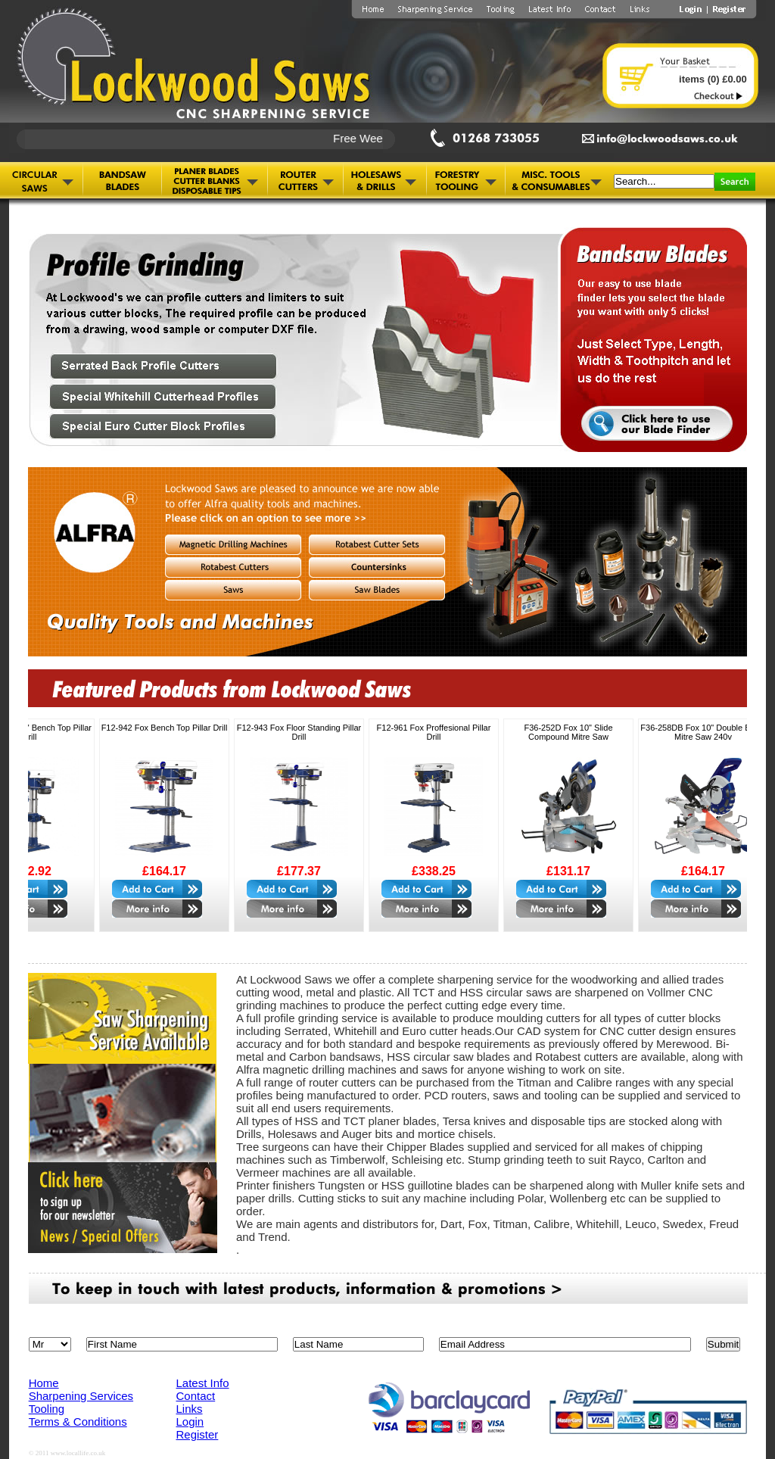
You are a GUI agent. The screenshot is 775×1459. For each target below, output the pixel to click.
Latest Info (202, 1382)
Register (197, 1434)
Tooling (47, 1408)
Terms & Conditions (78, 1421)
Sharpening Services (81, 1395)
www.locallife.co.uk (78, 1453)
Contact (196, 1395)
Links (189, 1408)
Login (190, 1421)
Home (44, 1382)
